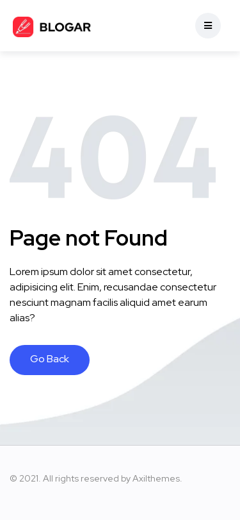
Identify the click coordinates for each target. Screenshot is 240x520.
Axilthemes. (157, 478)
